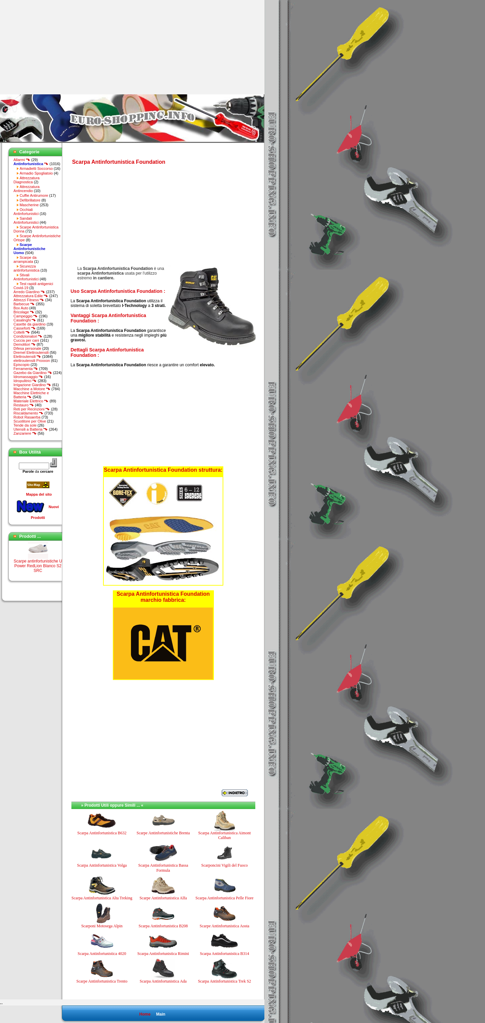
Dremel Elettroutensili (31, 352)
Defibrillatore (30, 200)
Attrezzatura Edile (30, 296)
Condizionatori (27, 336)
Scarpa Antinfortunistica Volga (102, 865)
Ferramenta (25, 369)
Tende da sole (25, 425)
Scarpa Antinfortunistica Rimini (163, 953)
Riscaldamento (28, 413)
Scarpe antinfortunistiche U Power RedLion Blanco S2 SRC (37, 570)
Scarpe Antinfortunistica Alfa (163, 898)
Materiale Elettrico (30, 401)
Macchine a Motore (32, 389)
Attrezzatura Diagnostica (26, 180)
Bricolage (23, 312)
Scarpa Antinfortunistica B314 (224, 953)
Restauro (23, 405)
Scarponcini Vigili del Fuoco (224, 865)
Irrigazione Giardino (32, 385)
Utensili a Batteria (30, 429)
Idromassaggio (28, 377)
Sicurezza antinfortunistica (26, 268)
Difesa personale (27, 348)
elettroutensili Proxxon (31, 361)
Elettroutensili (27, 356)
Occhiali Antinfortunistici (26, 212)
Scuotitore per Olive (29, 421)
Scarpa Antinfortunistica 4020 (102, 953)
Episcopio (21, 365)
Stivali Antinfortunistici (26, 277)
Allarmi (21, 160)
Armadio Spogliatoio (36, 173)
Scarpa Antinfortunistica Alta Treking (101, 898)
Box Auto (20, 308)
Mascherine (29, 205)
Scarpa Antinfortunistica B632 (102, 833)
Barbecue (24, 304)
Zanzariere (25, 433)
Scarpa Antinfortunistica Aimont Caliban (224, 835)
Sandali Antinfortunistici (26, 220)
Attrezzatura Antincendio (26, 189)
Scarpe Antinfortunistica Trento (101, 981)
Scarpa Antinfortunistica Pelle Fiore (224, 898)
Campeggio (25, 316)
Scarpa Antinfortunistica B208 (163, 926)
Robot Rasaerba (26, 417)
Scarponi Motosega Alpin (102, 926)
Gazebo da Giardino (32, 373)
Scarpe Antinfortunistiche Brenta (163, 833)
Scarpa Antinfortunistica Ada (163, 981)
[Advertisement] (56, 47)
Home (144, 1014)
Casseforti (24, 328)
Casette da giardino (29, 324)
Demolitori (24, 344)
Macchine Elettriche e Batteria (31, 395)
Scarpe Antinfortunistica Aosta (224, 926)
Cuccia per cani (26, 340)
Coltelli (21, 332)
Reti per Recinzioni (31, 409)
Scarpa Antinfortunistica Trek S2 (224, 981)
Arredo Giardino (29, 292)
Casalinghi (24, 320)
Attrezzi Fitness (28, 300)
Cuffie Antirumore (34, 195)
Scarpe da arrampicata (24, 259)
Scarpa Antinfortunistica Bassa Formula (163, 867)
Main (160, 1014)
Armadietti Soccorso (36, 168)
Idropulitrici (25, 381)
